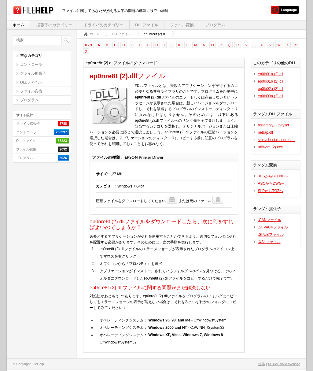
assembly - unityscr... (275, 125)
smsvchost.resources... (277, 140)
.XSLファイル (269, 242)
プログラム (215, 25)
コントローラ (31, 64)
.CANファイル (270, 220)
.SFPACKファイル (273, 227)
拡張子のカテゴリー (54, 25)
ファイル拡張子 (33, 73)
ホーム (18, 25)
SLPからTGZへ (270, 191)
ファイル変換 (182, 25)
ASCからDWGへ (271, 183)
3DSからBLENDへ (273, 176)
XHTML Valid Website (284, 364)
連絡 (261, 364)
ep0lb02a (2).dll (270, 89)
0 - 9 (88, 45)
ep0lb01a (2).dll (270, 74)
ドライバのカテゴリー (103, 25)
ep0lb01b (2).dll (270, 81)
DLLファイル (146, 25)
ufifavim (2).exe (270, 147)
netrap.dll (265, 132)
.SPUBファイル (271, 234)
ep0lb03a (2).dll (270, 96)
